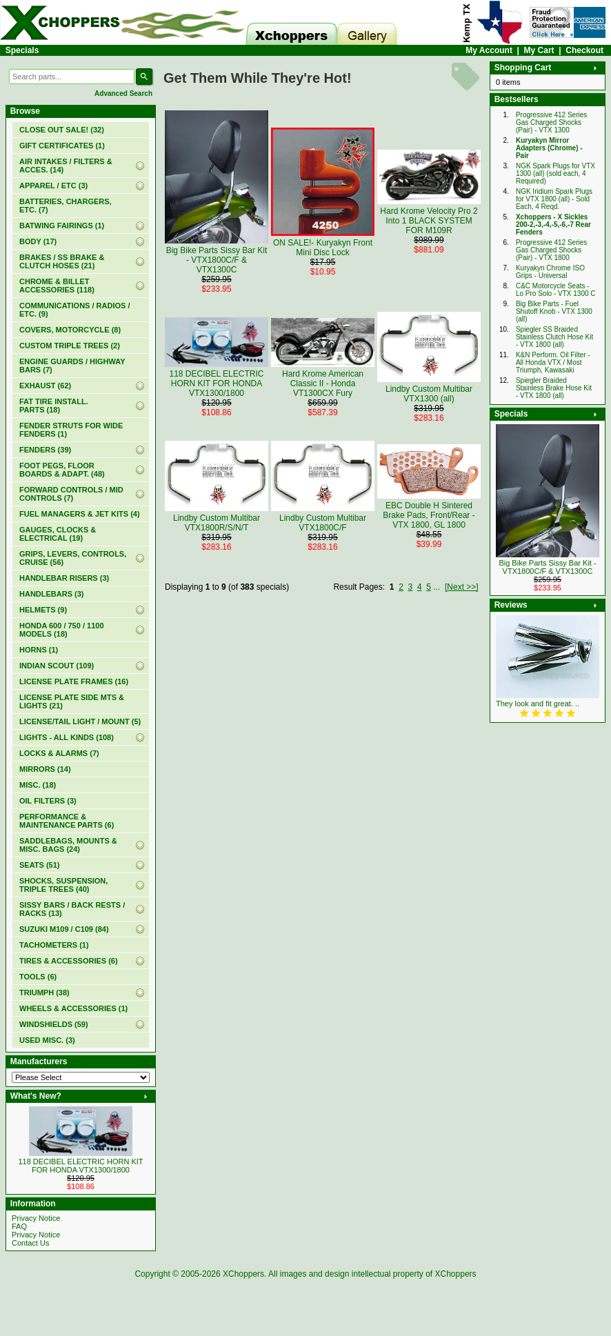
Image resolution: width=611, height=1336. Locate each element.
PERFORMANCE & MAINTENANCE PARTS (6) (66, 820)
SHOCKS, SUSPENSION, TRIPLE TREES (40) (63, 885)
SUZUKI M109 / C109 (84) (64, 929)
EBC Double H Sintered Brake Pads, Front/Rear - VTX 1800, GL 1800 (428, 515)
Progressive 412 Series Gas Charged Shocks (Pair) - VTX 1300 (551, 122)
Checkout (584, 50)
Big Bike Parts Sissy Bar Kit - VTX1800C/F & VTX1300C (217, 260)
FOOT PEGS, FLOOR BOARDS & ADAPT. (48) (62, 469)
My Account (488, 50)
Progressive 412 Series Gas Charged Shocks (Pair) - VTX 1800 (551, 250)
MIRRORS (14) (45, 769)
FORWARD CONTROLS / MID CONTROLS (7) (71, 494)
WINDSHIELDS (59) (53, 1024)
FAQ (19, 1226)
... (436, 587)
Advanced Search (123, 93)
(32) (61, 130)
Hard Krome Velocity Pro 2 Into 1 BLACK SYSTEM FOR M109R (428, 220)
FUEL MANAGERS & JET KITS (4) (79, 514)
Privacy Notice (36, 1218)
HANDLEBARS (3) (51, 594)
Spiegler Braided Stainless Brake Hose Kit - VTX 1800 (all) (554, 388)
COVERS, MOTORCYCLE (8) (70, 330)
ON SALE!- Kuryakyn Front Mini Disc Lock (322, 247)
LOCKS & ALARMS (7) (59, 753)
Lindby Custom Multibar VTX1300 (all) (428, 393)
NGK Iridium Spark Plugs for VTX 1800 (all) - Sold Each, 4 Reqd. (554, 199)
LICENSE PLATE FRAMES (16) (73, 681)
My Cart (539, 50)
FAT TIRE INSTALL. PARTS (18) (53, 405)
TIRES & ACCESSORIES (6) (68, 961)
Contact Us (30, 1243)
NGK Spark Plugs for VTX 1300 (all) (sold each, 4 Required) (555, 173)
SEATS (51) (39, 865)
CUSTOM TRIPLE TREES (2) (69, 345)
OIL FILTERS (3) (48, 801)
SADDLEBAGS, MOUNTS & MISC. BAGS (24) (68, 845)
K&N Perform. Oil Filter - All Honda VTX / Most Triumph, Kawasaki (553, 362)
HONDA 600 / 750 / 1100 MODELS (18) (61, 629)
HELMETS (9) (43, 610)
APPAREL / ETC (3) (53, 185)
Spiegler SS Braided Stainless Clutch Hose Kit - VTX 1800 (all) (554, 337)
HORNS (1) (38, 650)
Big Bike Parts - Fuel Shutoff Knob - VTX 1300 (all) (554, 311)
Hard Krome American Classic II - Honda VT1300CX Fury (322, 383)
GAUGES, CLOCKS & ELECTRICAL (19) (57, 534)
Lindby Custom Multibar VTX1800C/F (322, 522)
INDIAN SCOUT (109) (56, 665)
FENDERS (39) (45, 450)
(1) (62, 145)
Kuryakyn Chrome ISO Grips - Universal (550, 271)
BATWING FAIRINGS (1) (61, 225)
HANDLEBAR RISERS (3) (64, 578)
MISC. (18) (37, 785)
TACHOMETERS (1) (54, 945)
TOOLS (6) (38, 977)
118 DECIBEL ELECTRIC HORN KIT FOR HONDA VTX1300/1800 (80, 1165)
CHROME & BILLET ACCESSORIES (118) (56, 285)
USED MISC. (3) (47, 1040)
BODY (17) (38, 241)
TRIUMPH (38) (44, 992)
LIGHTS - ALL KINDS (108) (66, 737)
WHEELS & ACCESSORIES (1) (73, 1008)
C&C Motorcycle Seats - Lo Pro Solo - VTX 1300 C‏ (556, 289)
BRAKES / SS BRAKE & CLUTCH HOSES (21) (61, 261)
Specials (22, 50)
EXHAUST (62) (45, 385)
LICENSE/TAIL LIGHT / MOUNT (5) (80, 721)
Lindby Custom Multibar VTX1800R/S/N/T (216, 522)
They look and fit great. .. (537, 703)
